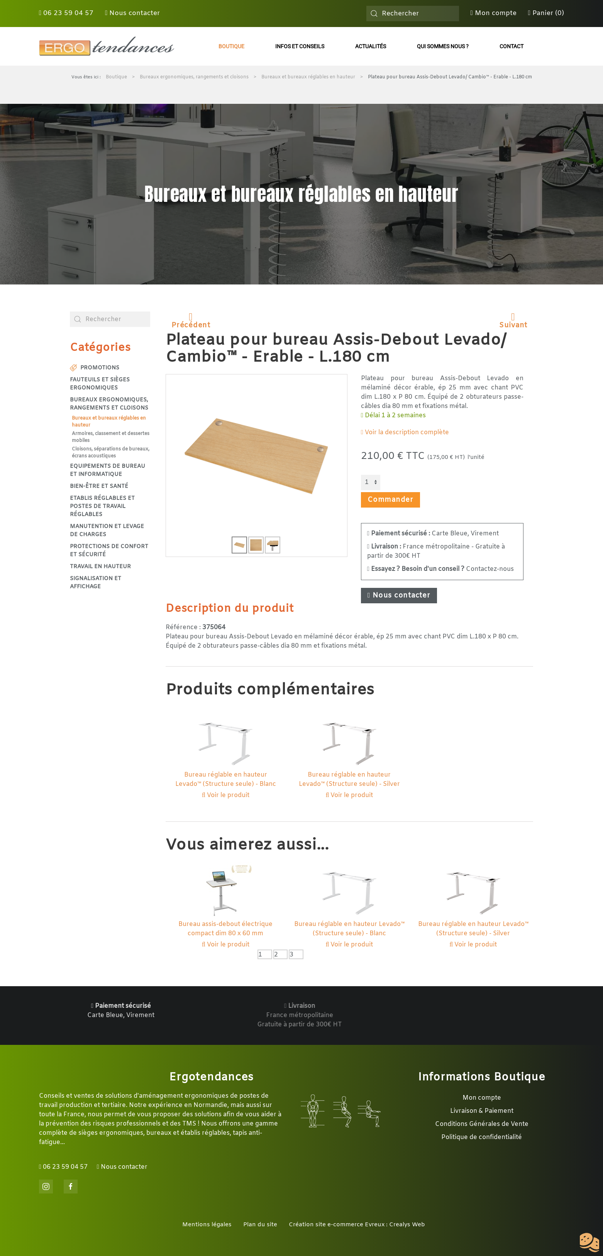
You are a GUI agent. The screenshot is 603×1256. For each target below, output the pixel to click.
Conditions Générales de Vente (481, 1124)
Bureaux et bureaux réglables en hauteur (109, 421)
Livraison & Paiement (481, 1111)
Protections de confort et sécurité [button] (109, 551)
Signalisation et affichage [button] (95, 583)
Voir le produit (225, 795)
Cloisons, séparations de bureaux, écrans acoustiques (110, 452)
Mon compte (494, 13)
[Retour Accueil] (106, 46)
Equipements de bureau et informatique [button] (107, 470)
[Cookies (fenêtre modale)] (589, 1243)
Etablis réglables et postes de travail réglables (102, 506)
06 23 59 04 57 (66, 13)
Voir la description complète (405, 432)
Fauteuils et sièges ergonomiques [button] (100, 384)
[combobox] (412, 13)
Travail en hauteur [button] (100, 566)
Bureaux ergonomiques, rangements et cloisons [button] (109, 404)
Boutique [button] (231, 46)
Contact (511, 46)
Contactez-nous (440, 569)
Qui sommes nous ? (443, 46)
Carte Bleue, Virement (433, 534)
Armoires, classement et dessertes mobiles (110, 437)
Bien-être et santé (99, 486)
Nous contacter (132, 13)
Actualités (370, 46)
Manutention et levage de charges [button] (107, 530)
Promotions (94, 368)
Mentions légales (207, 1225)
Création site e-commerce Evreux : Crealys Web (357, 1225)
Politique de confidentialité (481, 1137)
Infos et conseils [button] (299, 46)
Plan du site (260, 1225)
